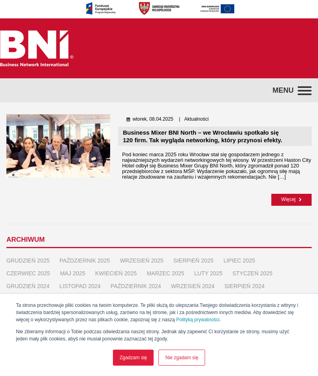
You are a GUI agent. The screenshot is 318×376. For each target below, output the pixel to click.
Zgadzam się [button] (133, 357)
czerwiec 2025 (28, 272)
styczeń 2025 (252, 272)
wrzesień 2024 (193, 285)
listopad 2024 (80, 285)
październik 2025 (84, 260)
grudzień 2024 (27, 285)
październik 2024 (136, 285)
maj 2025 (72, 272)
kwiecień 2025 (115, 272)
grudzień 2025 (27, 260)
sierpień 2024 (245, 285)
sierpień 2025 (193, 260)
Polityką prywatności (198, 319)
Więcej (291, 199)
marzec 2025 (165, 272)
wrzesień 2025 (142, 260)
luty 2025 (208, 272)
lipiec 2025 (239, 260)
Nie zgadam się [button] (181, 357)
